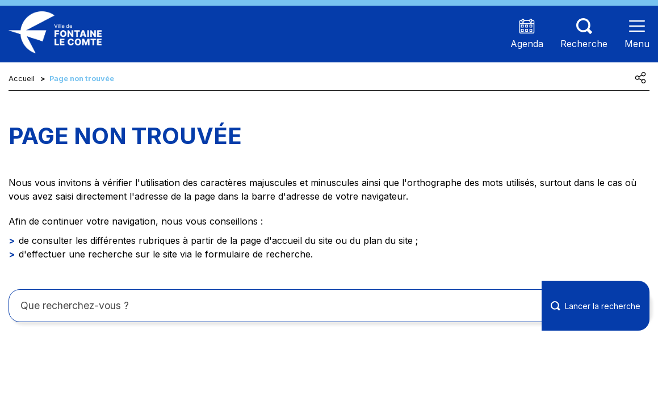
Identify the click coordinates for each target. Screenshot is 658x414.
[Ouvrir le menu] (637, 34)
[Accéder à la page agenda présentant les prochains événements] (526, 34)
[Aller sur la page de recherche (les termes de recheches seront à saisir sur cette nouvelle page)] (583, 34)
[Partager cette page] (640, 77)
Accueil (22, 78)
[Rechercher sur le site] (329, 305)
